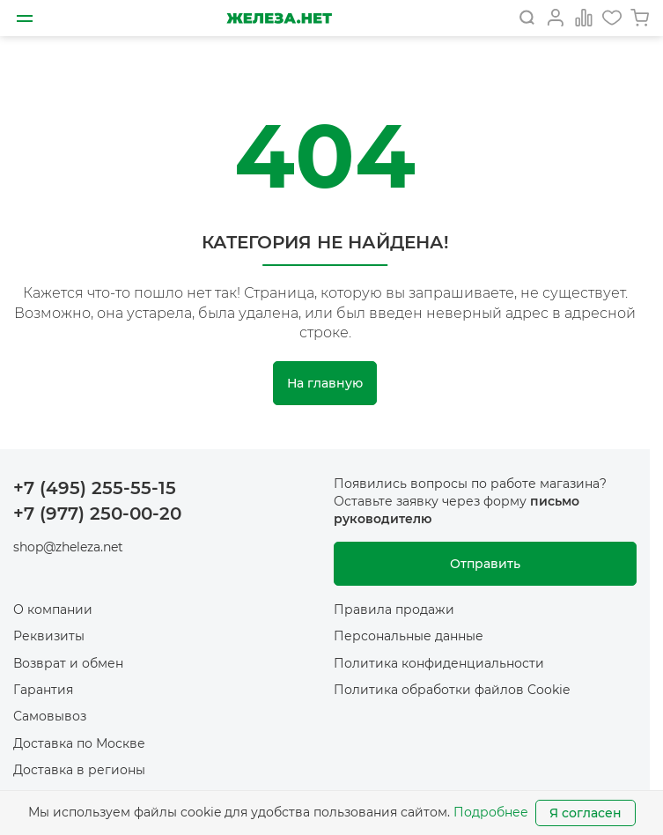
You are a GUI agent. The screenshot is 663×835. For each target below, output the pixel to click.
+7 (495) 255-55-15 (94, 488)
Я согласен (585, 813)
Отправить (485, 564)
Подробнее (490, 812)
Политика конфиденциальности (439, 663)
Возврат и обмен (68, 663)
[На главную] (279, 18)
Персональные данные (408, 636)
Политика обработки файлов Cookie (452, 690)
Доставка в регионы (79, 770)
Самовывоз (49, 716)
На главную (325, 383)
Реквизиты (49, 636)
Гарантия (43, 690)
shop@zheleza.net (68, 547)
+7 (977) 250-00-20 (97, 513)
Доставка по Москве (79, 743)
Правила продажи (394, 609)
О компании (52, 609)
